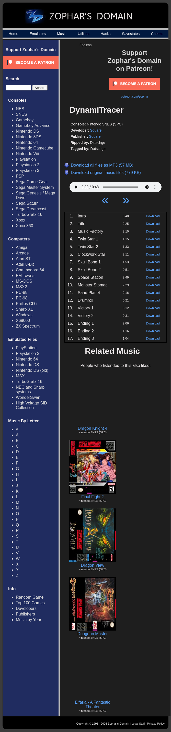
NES (20, 109)
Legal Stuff (138, 723)
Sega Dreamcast (31, 209)
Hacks (106, 34)
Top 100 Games (30, 603)
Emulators (38, 34)
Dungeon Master (92, 634)
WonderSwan (28, 397)
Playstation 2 (27, 165)
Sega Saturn (27, 203)
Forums (85, 45)
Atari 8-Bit (25, 264)
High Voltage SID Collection (31, 405)
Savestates (131, 34)
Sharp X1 (24, 309)
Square (95, 130)
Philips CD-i (26, 303)
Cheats (156, 34)
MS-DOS (24, 281)
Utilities (83, 34)
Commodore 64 (30, 270)
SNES (21, 114)
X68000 (23, 320)
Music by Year (28, 620)
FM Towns (25, 275)
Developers (26, 608)
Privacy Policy (156, 723)
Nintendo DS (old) (32, 370)
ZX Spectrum (28, 326)
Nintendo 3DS (28, 137)
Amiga (21, 247)
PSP (20, 176)
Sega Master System (35, 187)
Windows (24, 315)
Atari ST (23, 259)
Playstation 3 (27, 170)
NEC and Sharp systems (30, 389)
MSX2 (21, 287)
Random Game (30, 597)
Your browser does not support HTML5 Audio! (116, 185)
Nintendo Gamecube (34, 148)
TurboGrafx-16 (29, 214)
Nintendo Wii (27, 154)
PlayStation (26, 348)
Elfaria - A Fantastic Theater (92, 704)
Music (61, 34)
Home (13, 34)
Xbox (20, 220)
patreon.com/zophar (134, 96)
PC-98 (21, 298)
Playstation (26, 159)
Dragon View (92, 565)
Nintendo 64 (27, 142)
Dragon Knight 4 (92, 428)
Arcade (22, 253)
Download (152, 216)
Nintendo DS (27, 131)
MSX (20, 376)
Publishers (25, 614)
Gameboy (24, 120)
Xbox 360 (24, 226)
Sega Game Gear (32, 182)
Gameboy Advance (33, 125)
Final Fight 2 (92, 497)
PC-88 (21, 292)
